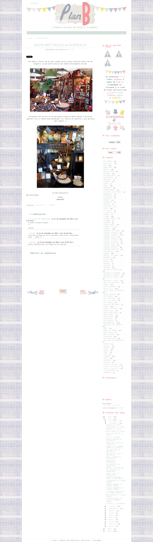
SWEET (106, 352)
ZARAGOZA (108, 373)
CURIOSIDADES (110, 190)
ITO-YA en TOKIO (113, 437)
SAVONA (107, 344)
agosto (112, 511)
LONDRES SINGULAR (111, 249)
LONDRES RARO (110, 245)
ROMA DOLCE (109, 332)
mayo (111, 517)
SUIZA (106, 350)
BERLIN (107, 169)
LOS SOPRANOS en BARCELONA (113, 470)
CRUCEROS (108, 188)
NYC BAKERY (109, 296)
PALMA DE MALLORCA (112, 304)
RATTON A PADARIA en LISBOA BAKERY (115, 488)
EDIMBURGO (108, 196)
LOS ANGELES (109, 251)
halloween (108, 206)
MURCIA (107, 261)
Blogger (121, 408)
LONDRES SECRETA (111, 247)
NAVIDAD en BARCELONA (113, 270)
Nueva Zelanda (110, 294)
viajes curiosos (111, 364)
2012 (110, 529)
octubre (113, 506)
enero (112, 526)
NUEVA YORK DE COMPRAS (113, 291)
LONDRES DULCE (110, 237)
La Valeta (108, 212)
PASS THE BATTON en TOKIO (114, 434)
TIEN (106, 354)
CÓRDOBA (107, 182)
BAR (105, 165)
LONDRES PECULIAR (111, 243)
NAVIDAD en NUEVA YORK (113, 277)
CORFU (106, 184)
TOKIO (106, 358)
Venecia (107, 362)
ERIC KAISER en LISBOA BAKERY (116, 495)
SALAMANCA (108, 336)
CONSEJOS (108, 180)
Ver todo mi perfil (111, 405)
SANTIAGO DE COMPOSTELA (114, 341)
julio (112, 513)
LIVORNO (107, 221)
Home (30, 38)
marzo (112, 522)
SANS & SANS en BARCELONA (112, 474)
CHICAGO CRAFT (110, 176)
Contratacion (42, 38)
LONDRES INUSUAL (111, 239)
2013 (110, 419)
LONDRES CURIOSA (111, 233)
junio (112, 515)
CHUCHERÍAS (109, 178)
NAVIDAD (107, 268)
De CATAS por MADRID (113, 192)
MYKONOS (107, 263)
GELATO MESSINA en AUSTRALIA (114, 440)
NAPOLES (107, 266)
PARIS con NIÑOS (111, 308)
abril (112, 520)
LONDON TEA (109, 227)
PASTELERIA (109, 317)
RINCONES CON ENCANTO (113, 325)
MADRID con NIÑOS (111, 255)
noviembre (113, 423)
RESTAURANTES (110, 323)
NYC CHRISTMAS (110, 298)
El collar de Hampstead (39, 219)
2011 (110, 531)
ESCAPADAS (108, 198)
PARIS (106, 306)
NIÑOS (106, 285)
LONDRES (107, 229)
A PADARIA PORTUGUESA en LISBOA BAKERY (115, 492)
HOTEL (106, 208)
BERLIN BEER (109, 171)
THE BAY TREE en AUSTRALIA (113, 450)
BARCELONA (108, 167)
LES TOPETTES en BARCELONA (113, 465)
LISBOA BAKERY (110, 218)
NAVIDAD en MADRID (112, 275)
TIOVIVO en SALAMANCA (115, 504)
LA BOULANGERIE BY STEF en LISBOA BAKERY (114, 500)
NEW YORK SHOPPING (112, 283)
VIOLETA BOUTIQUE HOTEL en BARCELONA (114, 478)
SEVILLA (107, 346)
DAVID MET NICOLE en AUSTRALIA (60, 45)
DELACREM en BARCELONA (111, 461)
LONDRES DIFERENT (111, 235)
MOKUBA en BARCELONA (115, 468)
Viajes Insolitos (111, 368)
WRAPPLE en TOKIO (113, 429)
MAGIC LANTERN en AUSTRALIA (113, 458)
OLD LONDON (109, 302)
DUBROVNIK (108, 194)
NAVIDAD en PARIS (111, 281)
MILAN (106, 259)
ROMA (106, 328)
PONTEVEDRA (109, 319)
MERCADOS (108, 257)
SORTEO (107, 348)
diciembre (113, 421)
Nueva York (109, 289)
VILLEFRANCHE (110, 370)
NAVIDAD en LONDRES (112, 273)
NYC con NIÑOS (110, 300)
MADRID (107, 253)
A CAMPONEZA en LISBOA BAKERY (116, 481)
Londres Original (111, 241)
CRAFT (106, 186)
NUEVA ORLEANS (110, 287)
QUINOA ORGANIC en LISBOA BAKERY (114, 485)
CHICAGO (107, 173)
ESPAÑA (107, 200)
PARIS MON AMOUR (111, 313)
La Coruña (108, 210)
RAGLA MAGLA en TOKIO (115, 431)
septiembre (114, 508)
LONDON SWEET (110, 225)
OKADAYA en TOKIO (113, 425)
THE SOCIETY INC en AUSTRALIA (114, 454)
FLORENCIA (108, 202)
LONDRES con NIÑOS (112, 231)
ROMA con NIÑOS (111, 330)
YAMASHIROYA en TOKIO (115, 427)
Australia (40, 205)
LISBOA (107, 216)
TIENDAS (51, 205)
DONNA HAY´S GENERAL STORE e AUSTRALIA (115, 447)
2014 (110, 417)
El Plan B (34, 3)
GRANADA (107, 204)
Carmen (32, 233)
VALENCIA (108, 360)
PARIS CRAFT (109, 311)
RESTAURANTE (109, 321)
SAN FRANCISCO (110, 338)
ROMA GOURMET (110, 334)
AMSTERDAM (108, 161)
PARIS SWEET (109, 315)
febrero (113, 524)
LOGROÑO (107, 223)
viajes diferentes (112, 366)
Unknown (32, 242)
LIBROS (107, 214)
